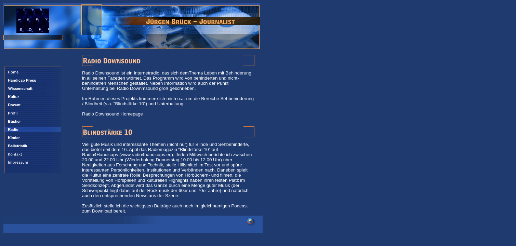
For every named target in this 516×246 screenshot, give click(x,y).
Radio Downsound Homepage (112, 114)
